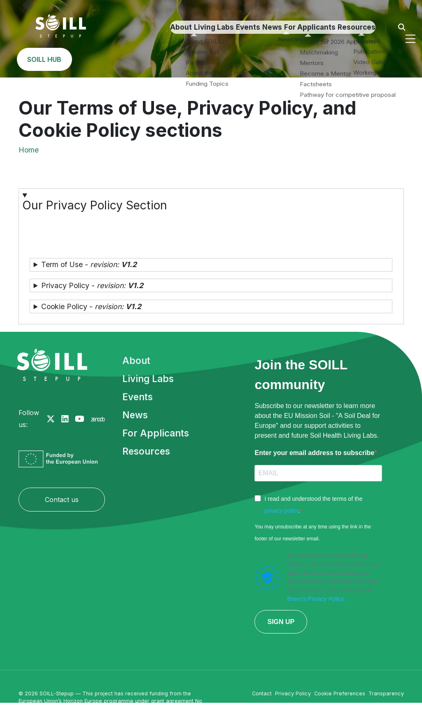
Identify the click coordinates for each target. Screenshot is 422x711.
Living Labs (77, 59)
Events (122, 59)
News (159, 59)
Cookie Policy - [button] (91, 306)
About (33, 59)
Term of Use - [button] (89, 264)
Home (29, 149)
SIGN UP (280, 621)
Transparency (386, 693)
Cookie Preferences (339, 693)
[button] (211, 218)
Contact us (62, 499)
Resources (262, 59)
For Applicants (206, 59)
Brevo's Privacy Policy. (316, 599)
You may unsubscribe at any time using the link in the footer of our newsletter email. (312, 533)
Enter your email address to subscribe (314, 452)
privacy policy (281, 510)
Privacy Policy (293, 693)
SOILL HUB (378, 59)
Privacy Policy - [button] (92, 285)
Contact (262, 693)
